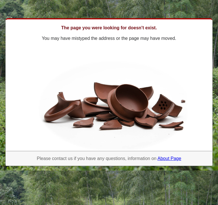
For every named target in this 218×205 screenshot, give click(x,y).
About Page (169, 158)
